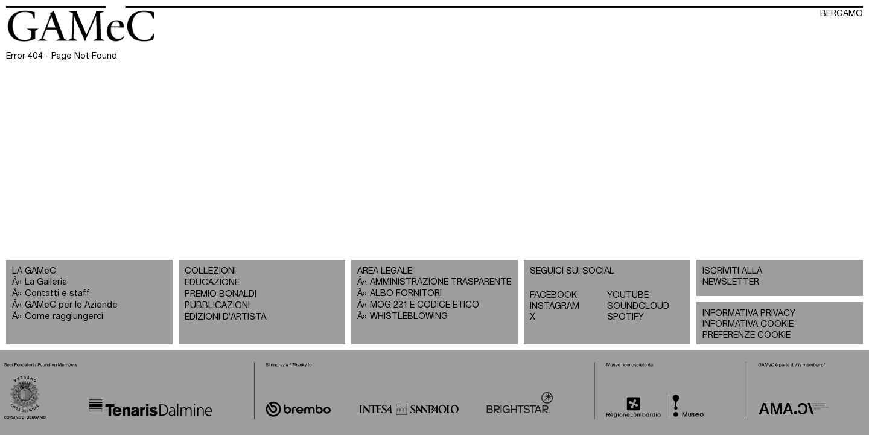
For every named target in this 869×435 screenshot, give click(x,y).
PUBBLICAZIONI (217, 305)
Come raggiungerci (64, 316)
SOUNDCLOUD (638, 306)
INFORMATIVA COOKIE (748, 324)
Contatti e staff (57, 293)
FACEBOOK (553, 295)
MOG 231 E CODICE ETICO (424, 304)
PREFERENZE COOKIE (746, 335)
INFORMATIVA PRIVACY (748, 313)
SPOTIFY (625, 316)
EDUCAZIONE (212, 282)
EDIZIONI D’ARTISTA (225, 316)
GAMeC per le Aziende (71, 304)
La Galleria (46, 281)
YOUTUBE (628, 295)
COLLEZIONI (210, 271)
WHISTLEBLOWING (409, 316)
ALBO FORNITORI (406, 293)
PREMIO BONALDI (220, 293)
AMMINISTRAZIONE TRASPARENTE (440, 281)
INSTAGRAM (554, 306)
